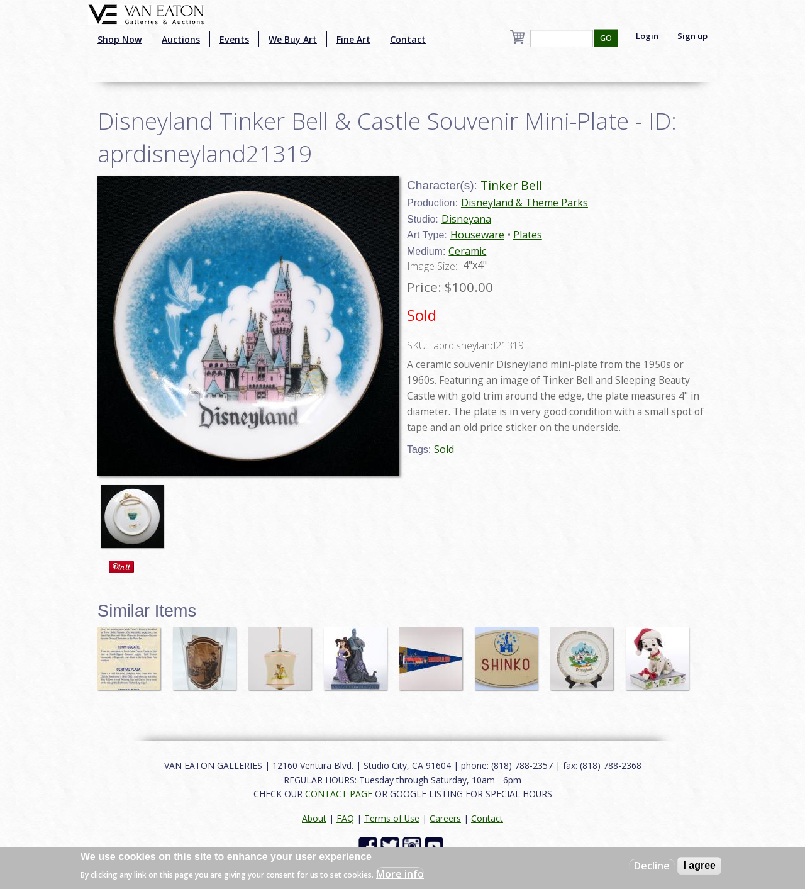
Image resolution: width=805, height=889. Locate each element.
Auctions (181, 39)
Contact (408, 39)
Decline (652, 866)
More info (400, 874)
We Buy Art (293, 39)
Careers (445, 818)
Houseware (477, 235)
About (314, 818)
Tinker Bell (511, 185)
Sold (444, 449)
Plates (527, 235)
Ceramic (467, 251)
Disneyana (466, 219)
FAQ (345, 818)
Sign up (692, 36)
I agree (699, 865)
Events (234, 39)
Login (647, 36)
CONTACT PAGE (338, 794)
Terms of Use (391, 818)
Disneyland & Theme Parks (524, 203)
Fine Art (353, 39)
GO (606, 38)
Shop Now (119, 39)
